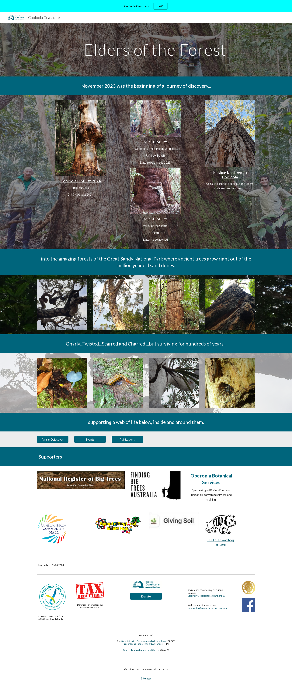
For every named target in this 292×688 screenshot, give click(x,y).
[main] (155, 49)
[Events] (90, 439)
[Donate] (146, 596)
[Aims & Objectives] (52, 439)
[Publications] (127, 439)
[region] (146, 6)
